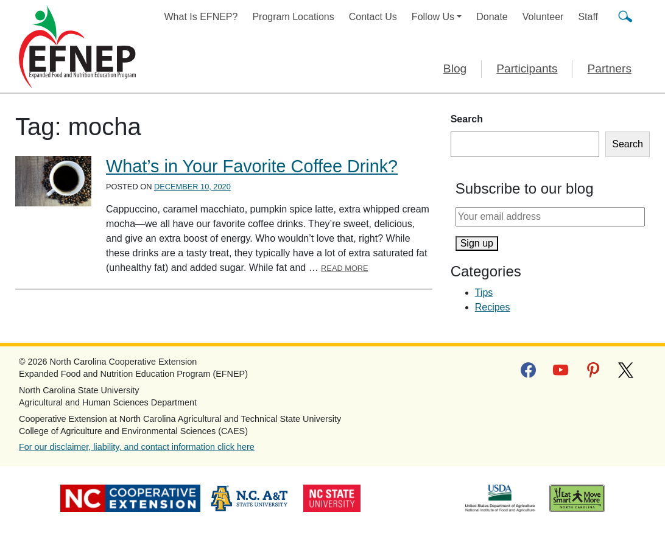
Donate (492, 17)
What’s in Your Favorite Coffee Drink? (252, 166)
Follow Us (433, 17)
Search (467, 119)
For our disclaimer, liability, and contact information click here (137, 447)
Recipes (492, 307)
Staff (588, 17)
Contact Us (373, 17)
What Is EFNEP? (201, 17)
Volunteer (543, 17)
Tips (484, 292)
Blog (454, 68)
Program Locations (293, 17)
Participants (526, 68)
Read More (344, 268)
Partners (609, 68)
